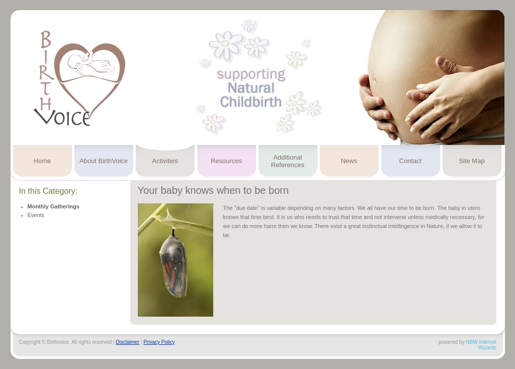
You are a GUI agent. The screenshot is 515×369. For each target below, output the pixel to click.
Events (36, 215)
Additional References (287, 161)
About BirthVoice (103, 161)
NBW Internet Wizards (481, 344)
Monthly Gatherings (53, 206)
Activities (165, 161)
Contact (410, 161)
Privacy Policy (159, 342)
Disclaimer (127, 342)
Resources (226, 161)
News (349, 161)
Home (42, 161)
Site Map (471, 161)
